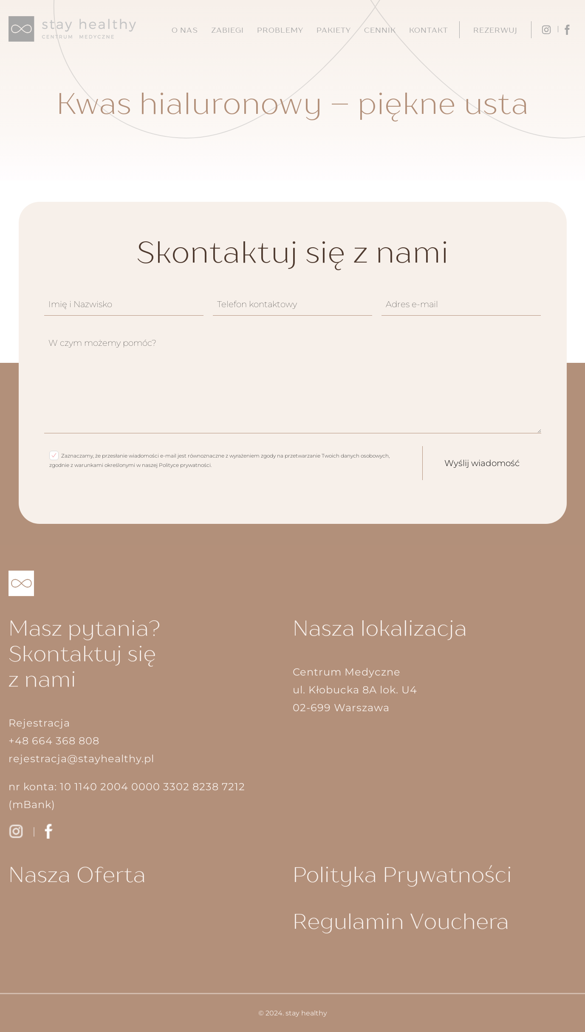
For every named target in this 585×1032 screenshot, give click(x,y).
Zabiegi (227, 29)
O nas (185, 29)
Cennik (380, 29)
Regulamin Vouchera (401, 920)
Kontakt (428, 29)
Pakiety (334, 29)
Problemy (280, 29)
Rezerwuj (495, 29)
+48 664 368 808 (53, 741)
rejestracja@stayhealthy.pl (81, 758)
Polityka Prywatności (402, 874)
